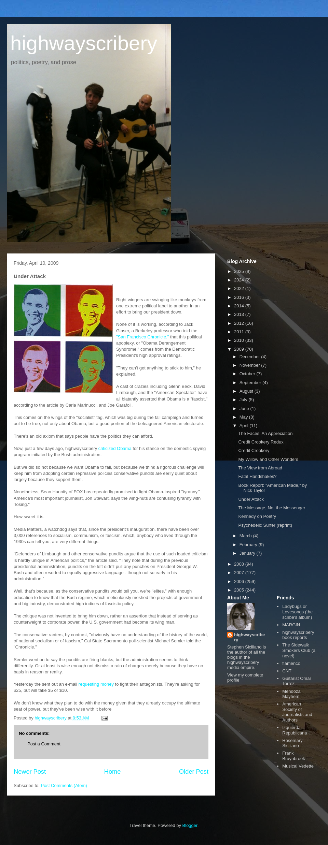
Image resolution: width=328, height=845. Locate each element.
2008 (239, 564)
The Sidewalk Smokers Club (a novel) (298, 650)
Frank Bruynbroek (293, 756)
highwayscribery (83, 43)
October (248, 373)
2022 (239, 288)
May (244, 417)
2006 (239, 581)
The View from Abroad (260, 467)
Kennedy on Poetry (257, 516)
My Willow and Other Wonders (268, 459)
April (245, 425)
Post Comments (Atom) (64, 785)
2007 (239, 572)
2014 (239, 305)
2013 (239, 314)
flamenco (291, 663)
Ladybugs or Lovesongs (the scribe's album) (297, 612)
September (251, 382)
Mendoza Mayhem (291, 694)
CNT (286, 670)
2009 (239, 349)
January (248, 553)
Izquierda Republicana (294, 730)
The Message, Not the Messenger (271, 507)
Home (112, 771)
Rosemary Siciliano (292, 743)
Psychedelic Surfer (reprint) (265, 525)
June (245, 408)
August (247, 391)
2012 (239, 323)
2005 (239, 590)
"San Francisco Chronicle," (142, 336)
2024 (239, 279)
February (249, 544)
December (250, 356)
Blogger (189, 825)
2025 (239, 271)
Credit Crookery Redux (260, 442)
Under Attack (250, 499)
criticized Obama (115, 448)
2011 (239, 331)
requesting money (96, 684)
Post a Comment (43, 743)
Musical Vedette (298, 766)
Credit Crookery (253, 450)
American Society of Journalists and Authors (297, 712)
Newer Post (30, 771)
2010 (239, 340)
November (250, 365)
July (244, 399)
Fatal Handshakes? (257, 476)
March (246, 535)
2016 (239, 297)
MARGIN (291, 624)
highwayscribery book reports (298, 635)
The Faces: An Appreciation (265, 433)
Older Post (193, 771)
